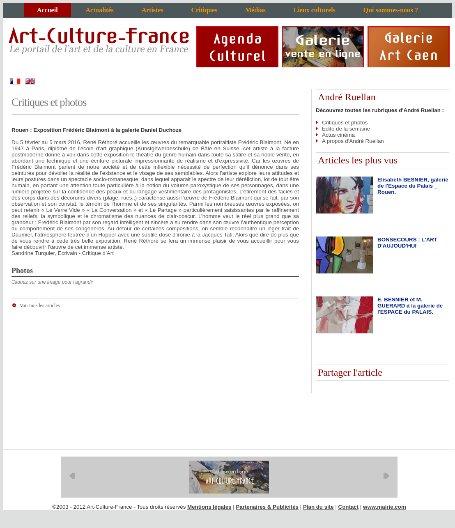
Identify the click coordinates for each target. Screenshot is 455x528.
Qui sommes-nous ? (390, 10)
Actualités (99, 10)
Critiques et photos (345, 122)
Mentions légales (209, 507)
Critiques (204, 10)
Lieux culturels (315, 10)
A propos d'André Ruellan (353, 141)
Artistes (152, 10)
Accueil (47, 10)
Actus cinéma (338, 135)
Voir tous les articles (40, 305)
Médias (255, 10)
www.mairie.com (384, 507)
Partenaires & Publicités (267, 507)
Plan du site (318, 507)
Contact (348, 507)
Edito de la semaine (346, 129)
